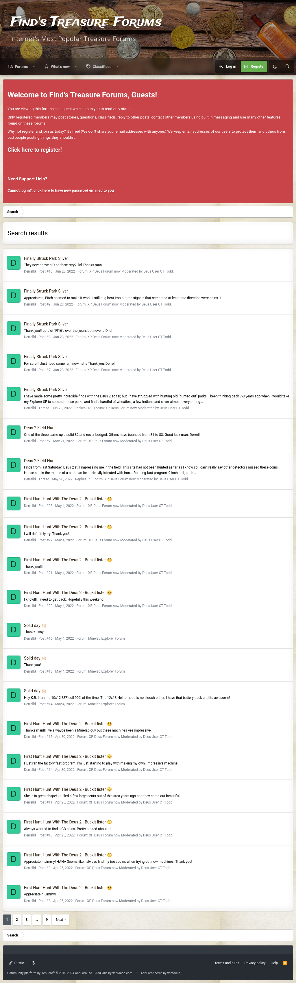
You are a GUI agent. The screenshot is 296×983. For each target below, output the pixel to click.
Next (59, 920)
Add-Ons (101, 973)
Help (274, 963)
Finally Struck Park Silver (46, 258)
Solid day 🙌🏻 (35, 625)
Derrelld (30, 271)
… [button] (37, 920)
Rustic (16, 963)
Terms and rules (226, 963)
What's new (60, 66)
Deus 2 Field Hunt (40, 427)
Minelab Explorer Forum (106, 638)
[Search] (287, 66)
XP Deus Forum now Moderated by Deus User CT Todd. (131, 271)
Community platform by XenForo (50, 973)
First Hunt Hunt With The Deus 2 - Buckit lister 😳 (68, 499)
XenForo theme (151, 973)
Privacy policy (254, 963)
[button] (34, 67)
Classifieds (102, 66)
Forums (21, 66)
